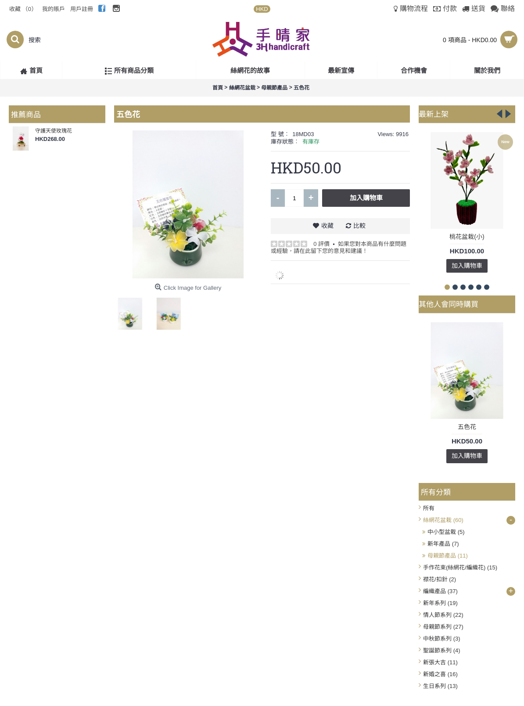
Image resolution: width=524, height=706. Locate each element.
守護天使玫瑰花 (53, 131)
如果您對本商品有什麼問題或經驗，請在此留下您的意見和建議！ (338, 247)
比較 (359, 225)
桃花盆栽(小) (466, 236)
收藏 (327, 225)
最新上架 (434, 114)
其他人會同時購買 (448, 304)
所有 (428, 508)
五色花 (467, 426)
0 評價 (321, 244)
